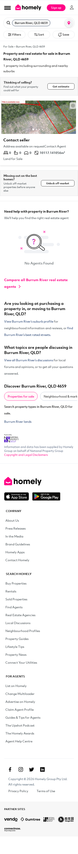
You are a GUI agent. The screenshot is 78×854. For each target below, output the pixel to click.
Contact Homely (17, 560)
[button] (39, 22)
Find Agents (13, 607)
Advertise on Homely (20, 701)
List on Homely (16, 686)
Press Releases (15, 528)
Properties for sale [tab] (21, 396)
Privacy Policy (18, 791)
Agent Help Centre (18, 741)
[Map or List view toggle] (69, 23)
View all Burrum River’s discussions (28, 360)
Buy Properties (15, 583)
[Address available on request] (39, 133)
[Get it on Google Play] (46, 496)
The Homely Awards (19, 733)
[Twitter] (31, 769)
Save (63, 34)
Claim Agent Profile (19, 709)
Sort (39, 34)
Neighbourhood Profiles (22, 631)
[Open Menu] (7, 8)
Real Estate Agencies (20, 615)
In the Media (14, 536)
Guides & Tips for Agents (22, 717)
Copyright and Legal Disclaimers (26, 455)
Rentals (10, 591)
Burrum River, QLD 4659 (30, 46)
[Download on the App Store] (18, 496)
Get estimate (61, 86)
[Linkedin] (42, 769)
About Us (12, 520)
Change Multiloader (20, 694)
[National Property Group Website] (11, 436)
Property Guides (16, 639)
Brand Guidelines (17, 544)
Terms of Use (46, 791)
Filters (14, 34)
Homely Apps (15, 552)
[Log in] (71, 7)
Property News (15, 654)
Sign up (56, 8)
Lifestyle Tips (14, 647)
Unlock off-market (57, 183)
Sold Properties (16, 599)
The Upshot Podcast (20, 725)
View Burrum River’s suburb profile (28, 321)
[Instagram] (21, 769)
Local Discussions (17, 623)
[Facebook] (10, 769)
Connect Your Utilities (21, 662)
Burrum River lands (17, 421)
